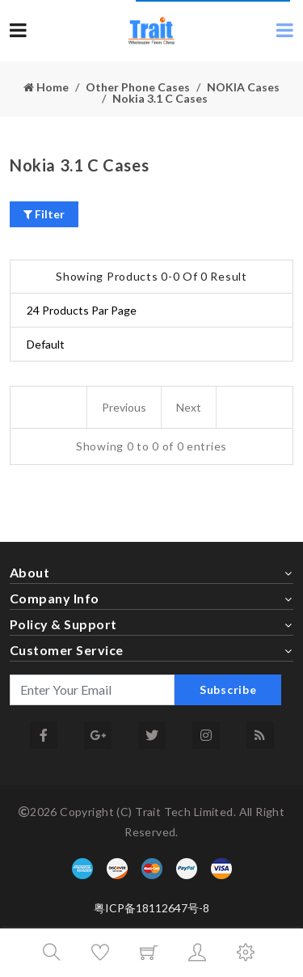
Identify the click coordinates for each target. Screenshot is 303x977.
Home (46, 87)
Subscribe (228, 689)
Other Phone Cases (138, 87)
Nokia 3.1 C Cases (160, 98)
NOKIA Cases (243, 87)
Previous (124, 407)
